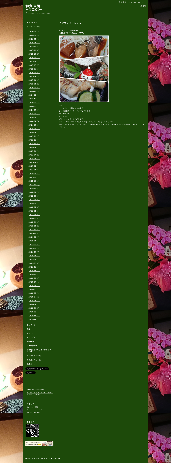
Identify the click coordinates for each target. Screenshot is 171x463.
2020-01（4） (34, 312)
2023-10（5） (34, 144)
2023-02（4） (34, 173)
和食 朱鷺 (35, 458)
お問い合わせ (32, 346)
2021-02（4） (34, 263)
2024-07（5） (34, 110)
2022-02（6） (34, 218)
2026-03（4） (34, 35)
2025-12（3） (34, 46)
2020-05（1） (34, 297)
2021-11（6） (34, 229)
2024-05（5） (34, 117)
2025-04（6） (34, 76)
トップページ (32, 22)
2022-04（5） (34, 211)
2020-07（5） (34, 289)
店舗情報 (30, 341)
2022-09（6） (34, 192)
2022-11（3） (34, 185)
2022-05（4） (34, 207)
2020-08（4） (34, 286)
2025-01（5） (34, 87)
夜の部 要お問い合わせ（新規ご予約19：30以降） (40, 393)
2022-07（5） (34, 200)
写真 (28, 329)
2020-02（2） (34, 308)
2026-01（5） (34, 43)
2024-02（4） (34, 129)
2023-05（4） (34, 162)
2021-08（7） (34, 241)
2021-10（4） (34, 233)
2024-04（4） (34, 121)
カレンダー (31, 337)
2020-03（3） (34, 304)
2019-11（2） (34, 319)
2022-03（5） (34, 215)
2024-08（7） (34, 106)
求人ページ (31, 325)
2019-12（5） (34, 315)
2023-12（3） (34, 136)
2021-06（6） (34, 248)
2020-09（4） (34, 282)
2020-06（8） (34, 293)
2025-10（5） (34, 54)
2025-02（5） (34, 84)
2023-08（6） (34, 151)
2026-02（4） (34, 39)
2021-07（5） (34, 244)
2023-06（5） (34, 158)
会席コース (31, 364)
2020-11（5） (34, 274)
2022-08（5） (34, 196)
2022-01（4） (34, 222)
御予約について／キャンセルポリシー (39, 350)
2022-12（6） (34, 181)
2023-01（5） (34, 177)
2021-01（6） (34, 267)
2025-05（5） (34, 73)
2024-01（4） (34, 132)
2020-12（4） (34, 271)
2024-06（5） (34, 114)
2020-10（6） (34, 278)
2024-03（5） (34, 125)
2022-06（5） (34, 203)
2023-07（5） (34, 155)
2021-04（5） (34, 256)
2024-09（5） (34, 102)
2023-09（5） (34, 147)
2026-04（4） (34, 31)
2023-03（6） (34, 170)
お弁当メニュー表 (34, 360)
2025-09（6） (34, 58)
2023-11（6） (34, 140)
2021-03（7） (34, 259)
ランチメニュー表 (34, 356)
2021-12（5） (34, 226)
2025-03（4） (34, 80)
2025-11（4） (34, 50)
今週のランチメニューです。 (72, 33)
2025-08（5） (34, 61)
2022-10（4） (34, 188)
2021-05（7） (34, 252)
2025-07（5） (34, 65)
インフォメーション (34, 27)
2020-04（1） (34, 301)
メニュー (30, 333)
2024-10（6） (34, 99)
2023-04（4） (34, 166)
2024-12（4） (34, 91)
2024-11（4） (34, 95)
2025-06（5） (34, 69)
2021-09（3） (34, 237)
